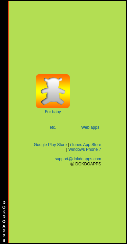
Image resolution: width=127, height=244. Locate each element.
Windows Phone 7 (84, 149)
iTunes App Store (85, 144)
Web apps (90, 127)
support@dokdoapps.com (78, 159)
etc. (52, 127)
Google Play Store (50, 144)
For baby (53, 111)
